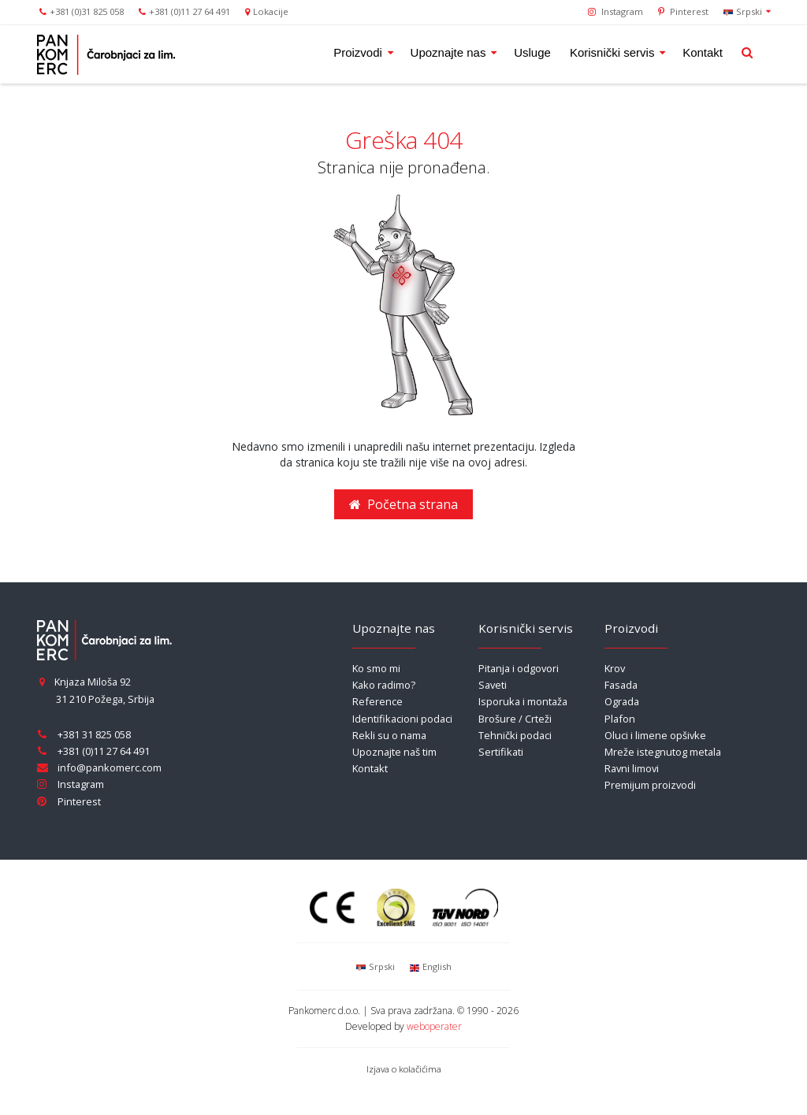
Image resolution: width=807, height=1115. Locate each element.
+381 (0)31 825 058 (87, 11)
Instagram (615, 11)
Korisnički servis (614, 52)
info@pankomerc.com (110, 767)
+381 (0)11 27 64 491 (189, 11)
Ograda (621, 701)
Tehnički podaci (515, 735)
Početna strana (403, 504)
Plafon (619, 719)
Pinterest (683, 11)
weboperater (434, 1026)
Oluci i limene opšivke (655, 735)
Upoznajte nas (450, 52)
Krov (614, 668)
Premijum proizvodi (650, 785)
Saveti (492, 685)
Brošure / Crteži (515, 719)
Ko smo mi (376, 668)
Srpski (743, 11)
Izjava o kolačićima (403, 1069)
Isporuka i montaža (522, 701)
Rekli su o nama (389, 735)
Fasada (621, 685)
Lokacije (270, 11)
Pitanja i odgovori (518, 668)
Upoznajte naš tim (394, 752)
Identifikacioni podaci (402, 719)
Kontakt (702, 52)
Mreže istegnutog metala (662, 752)
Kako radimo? (383, 685)
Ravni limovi (631, 768)
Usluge (532, 52)
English (430, 966)
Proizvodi (359, 52)
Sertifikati (500, 752)
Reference (377, 701)
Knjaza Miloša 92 (84, 682)
